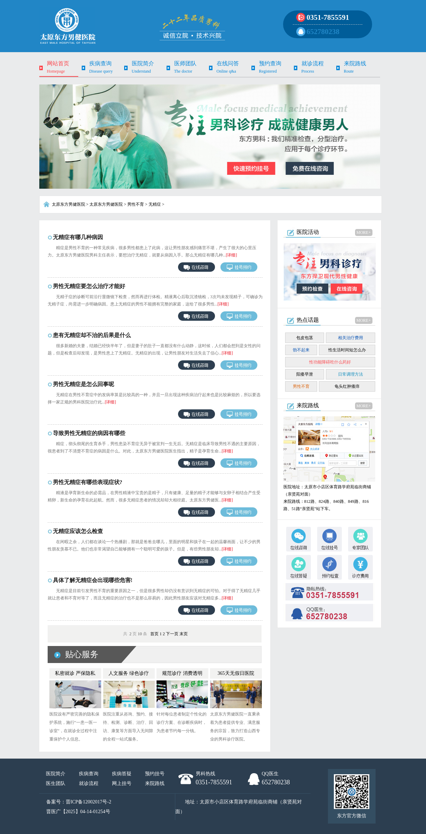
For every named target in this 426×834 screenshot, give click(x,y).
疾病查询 (88, 773)
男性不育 (135, 204)
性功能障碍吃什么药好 (330, 362)
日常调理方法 (350, 374)
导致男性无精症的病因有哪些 (89, 433)
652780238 (323, 31)
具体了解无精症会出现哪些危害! (92, 580)
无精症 (154, 204)
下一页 (172, 633)
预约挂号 (154, 773)
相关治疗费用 (350, 337)
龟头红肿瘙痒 (347, 386)
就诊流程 (88, 783)
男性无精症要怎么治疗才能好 (89, 286)
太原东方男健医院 (68, 204)
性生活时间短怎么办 (347, 350)
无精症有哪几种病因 (78, 237)
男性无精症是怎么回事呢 (83, 384)
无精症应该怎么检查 (78, 531)
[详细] (231, 255)
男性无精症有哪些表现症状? (87, 482)
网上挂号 (121, 783)
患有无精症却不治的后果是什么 (92, 335)
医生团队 (55, 783)
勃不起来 (301, 350)
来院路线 (154, 783)
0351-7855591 (328, 17)
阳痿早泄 (304, 374)
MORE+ (363, 232)
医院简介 (55, 773)
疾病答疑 (121, 773)
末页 (183, 633)
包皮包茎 (304, 337)
